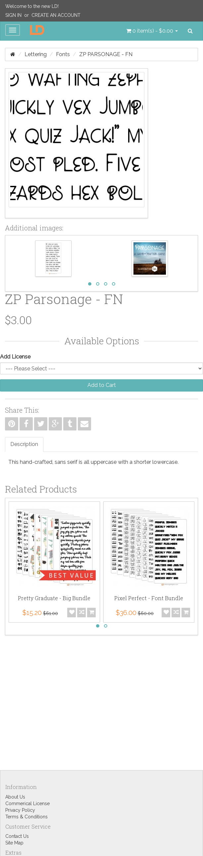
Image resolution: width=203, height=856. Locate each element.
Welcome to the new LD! (32, 6)
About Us (15, 797)
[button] (152, 31)
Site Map (14, 842)
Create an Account (55, 15)
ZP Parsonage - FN (105, 54)
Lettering (36, 54)
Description (24, 444)
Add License (15, 357)
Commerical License (27, 803)
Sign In (13, 15)
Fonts (63, 54)
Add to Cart (101, 385)
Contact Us (17, 836)
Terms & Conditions (26, 816)
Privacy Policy (20, 810)
